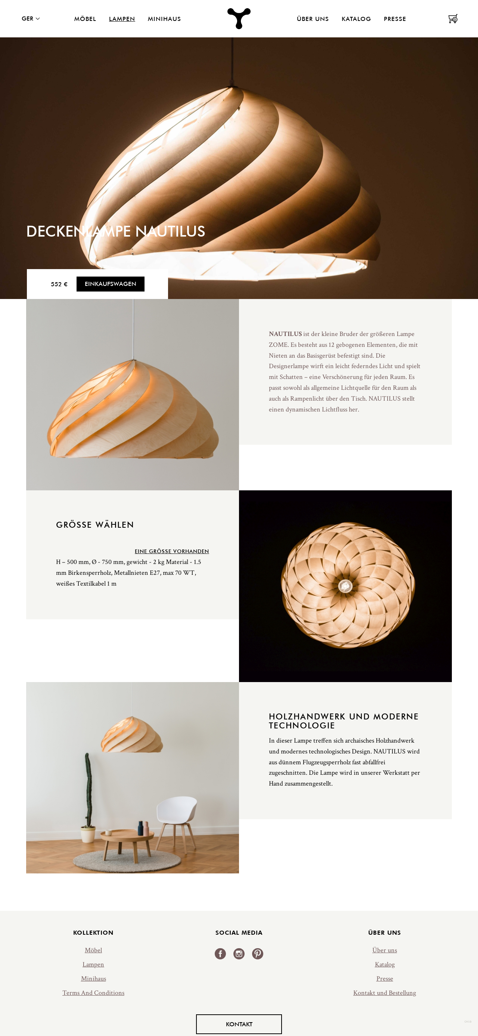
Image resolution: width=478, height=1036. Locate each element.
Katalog (356, 18)
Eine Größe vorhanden (172, 551)
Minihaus (164, 18)
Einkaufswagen (110, 283)
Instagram (239, 953)
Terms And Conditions (93, 993)
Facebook (220, 953)
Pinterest (257, 953)
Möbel (85, 18)
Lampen (122, 18)
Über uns (313, 18)
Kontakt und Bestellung (384, 993)
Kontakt (239, 1024)
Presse (395, 18)
